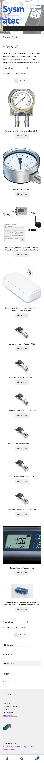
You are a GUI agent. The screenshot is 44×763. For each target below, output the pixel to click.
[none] (15, 644)
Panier (34, 757)
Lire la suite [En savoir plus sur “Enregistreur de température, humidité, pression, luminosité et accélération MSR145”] (22, 609)
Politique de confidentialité (14, 746)
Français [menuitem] (10, 645)
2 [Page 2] (20, 81)
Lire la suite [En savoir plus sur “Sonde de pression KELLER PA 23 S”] (22, 382)
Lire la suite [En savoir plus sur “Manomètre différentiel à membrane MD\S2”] (22, 136)
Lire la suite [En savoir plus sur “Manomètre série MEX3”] (22, 194)
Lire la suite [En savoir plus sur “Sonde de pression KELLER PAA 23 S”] (22, 415)
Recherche (22, 759)
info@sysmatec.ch (10, 716)
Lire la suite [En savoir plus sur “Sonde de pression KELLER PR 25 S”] (22, 448)
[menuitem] (15, 644)
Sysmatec (14, 14)
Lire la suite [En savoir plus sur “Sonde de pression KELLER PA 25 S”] (22, 481)
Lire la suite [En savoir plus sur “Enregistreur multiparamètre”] (22, 572)
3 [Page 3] (24, 81)
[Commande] (15, 68)
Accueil (7, 37)
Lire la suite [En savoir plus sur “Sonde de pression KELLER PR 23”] (22, 348)
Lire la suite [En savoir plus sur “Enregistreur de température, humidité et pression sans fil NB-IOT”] (22, 315)
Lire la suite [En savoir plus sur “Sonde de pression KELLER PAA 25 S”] (22, 514)
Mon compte (7, 759)
